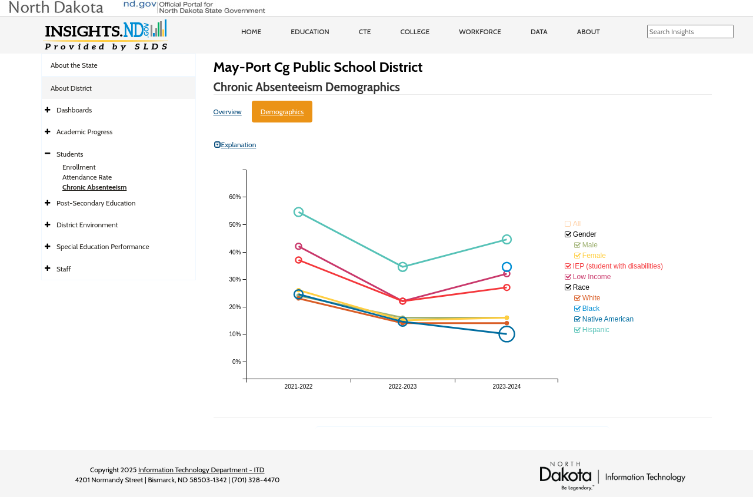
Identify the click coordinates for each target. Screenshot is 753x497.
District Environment (87, 224)
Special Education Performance (102, 246)
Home (251, 31)
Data (539, 31)
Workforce (480, 31)
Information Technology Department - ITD (201, 469)
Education (310, 31)
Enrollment (78, 167)
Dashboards (74, 109)
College (414, 31)
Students (70, 154)
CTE (365, 31)
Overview (228, 111)
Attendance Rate (87, 177)
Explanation (235, 144)
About (588, 31)
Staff (63, 268)
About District (71, 88)
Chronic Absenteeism (94, 187)
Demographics (282, 111)
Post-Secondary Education (95, 202)
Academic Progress (84, 131)
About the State (74, 65)
